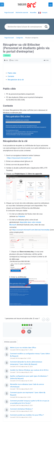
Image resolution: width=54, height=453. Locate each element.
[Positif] (43, 318)
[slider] (27, 325)
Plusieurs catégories (31, 38)
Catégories (19, 38)
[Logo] (27, 5)
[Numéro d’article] (4, 60)
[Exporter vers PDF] (23, 331)
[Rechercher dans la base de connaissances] (27, 27)
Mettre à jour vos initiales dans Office (23, 348)
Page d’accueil (9, 38)
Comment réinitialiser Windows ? (21, 409)
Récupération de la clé (16, 80)
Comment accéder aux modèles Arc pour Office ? (27, 415)
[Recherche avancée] (46, 26)
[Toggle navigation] (50, 5)
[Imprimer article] (29, 331)
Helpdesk (21, 216)
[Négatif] (47, 318)
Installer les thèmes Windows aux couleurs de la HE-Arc (29, 370)
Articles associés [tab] (10, 342)
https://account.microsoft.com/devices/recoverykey (31, 230)
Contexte (11, 76)
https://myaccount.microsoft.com (19, 158)
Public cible (12, 73)
